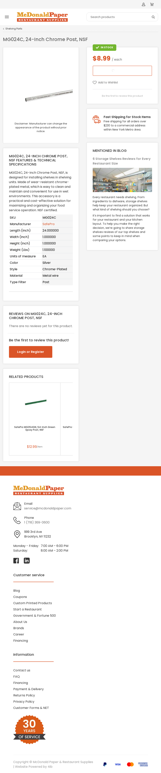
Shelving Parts (13, 28)
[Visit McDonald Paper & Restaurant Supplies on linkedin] (27, 561)
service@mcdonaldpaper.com (47, 508)
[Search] (122, 17)
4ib (50, 766)
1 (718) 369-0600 (37, 522)
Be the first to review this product (122, 96)
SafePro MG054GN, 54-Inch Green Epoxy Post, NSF (34, 428)
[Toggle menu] (7, 17)
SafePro (49, 224)
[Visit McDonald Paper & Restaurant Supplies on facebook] (16, 561)
